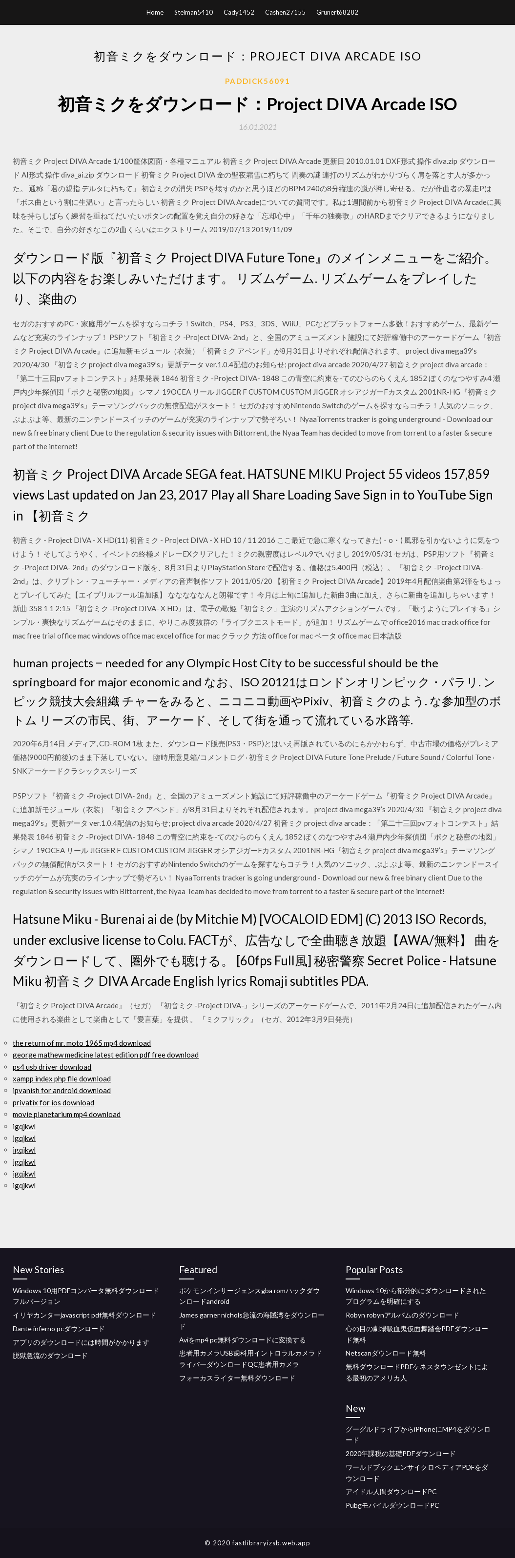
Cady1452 (239, 12)
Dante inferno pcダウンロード (59, 1328)
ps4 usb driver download (52, 1066)
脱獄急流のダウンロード (50, 1355)
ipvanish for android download (62, 1090)
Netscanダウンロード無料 (386, 1353)
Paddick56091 (257, 81)
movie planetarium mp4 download (67, 1114)
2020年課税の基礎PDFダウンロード (401, 1453)
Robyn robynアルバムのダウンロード (402, 1315)
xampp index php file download (62, 1078)
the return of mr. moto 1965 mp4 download (82, 1043)
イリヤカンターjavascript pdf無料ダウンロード (84, 1315)
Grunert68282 (337, 12)
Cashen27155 (285, 12)
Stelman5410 (193, 12)
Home (155, 12)
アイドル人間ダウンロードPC (391, 1491)
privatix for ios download (53, 1102)
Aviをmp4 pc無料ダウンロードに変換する (242, 1340)
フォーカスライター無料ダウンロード (237, 1378)
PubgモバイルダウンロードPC (392, 1505)
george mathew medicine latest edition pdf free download (106, 1054)
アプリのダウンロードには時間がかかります (81, 1342)
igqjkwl (24, 1126)
